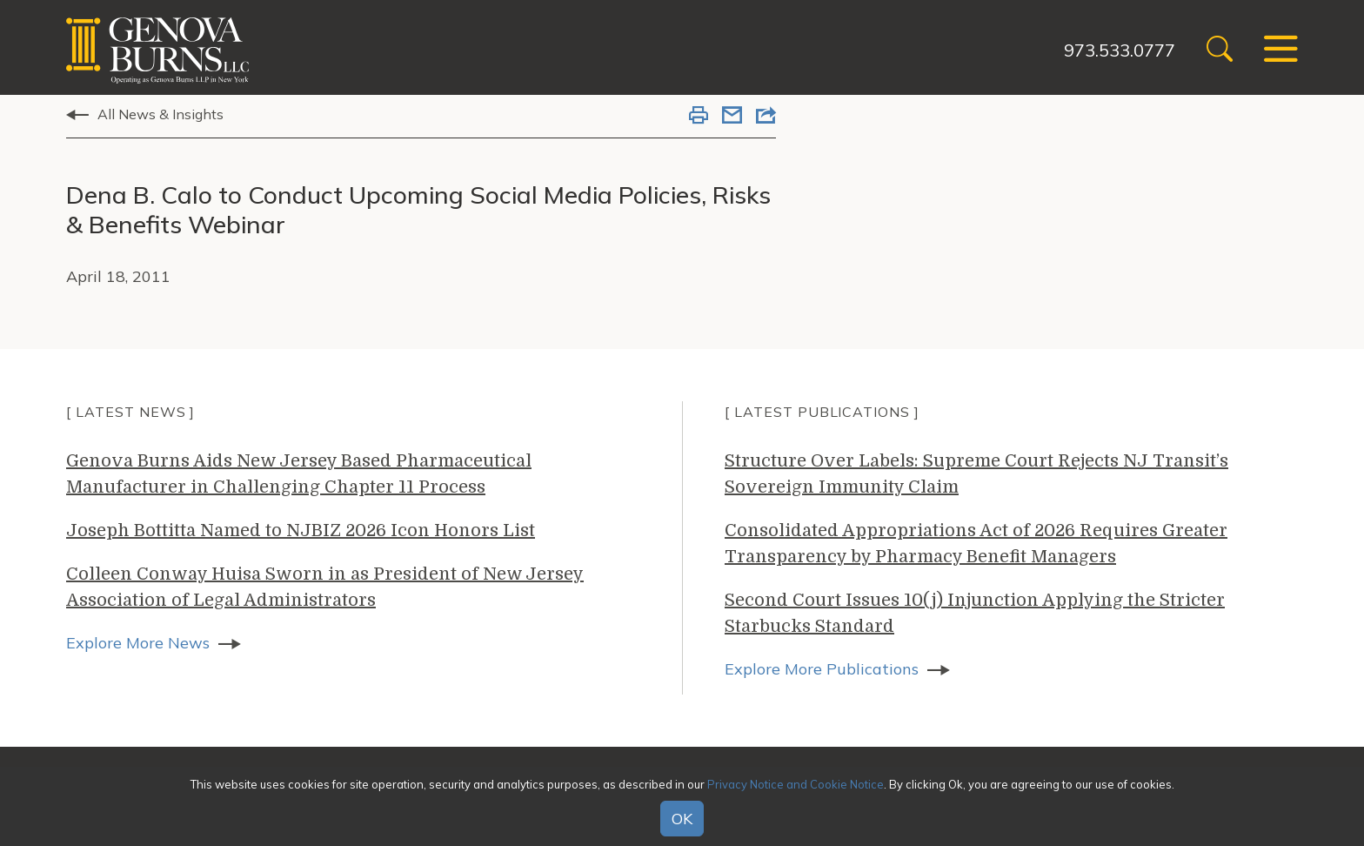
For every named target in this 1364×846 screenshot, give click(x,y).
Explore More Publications (822, 669)
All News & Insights (160, 114)
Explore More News (138, 643)
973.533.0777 (1119, 50)
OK (682, 819)
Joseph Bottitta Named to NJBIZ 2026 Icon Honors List (300, 530)
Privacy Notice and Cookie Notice (795, 784)
